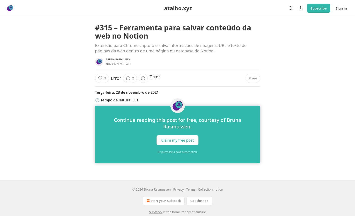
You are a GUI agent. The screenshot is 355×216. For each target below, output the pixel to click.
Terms (191, 189)
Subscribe (319, 8)
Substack (155, 212)
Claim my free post (177, 140)
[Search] (290, 8)
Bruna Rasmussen (118, 59)
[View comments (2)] (130, 78)
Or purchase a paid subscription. (177, 152)
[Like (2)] (102, 78)
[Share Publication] (300, 8)
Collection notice (210, 189)
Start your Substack (163, 200)
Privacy (178, 189)
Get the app (199, 201)
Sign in (341, 8)
